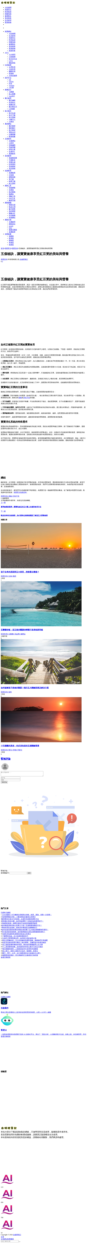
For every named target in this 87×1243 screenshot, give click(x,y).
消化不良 (26, 398)
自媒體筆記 (23, 259)
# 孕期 (14, 750)
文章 (2, 1240)
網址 (5, 1240)
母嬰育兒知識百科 (20, 492)
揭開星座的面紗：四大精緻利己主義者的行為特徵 (20, 956)
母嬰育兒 (8, 248)
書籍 (12, 1240)
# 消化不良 (15, 496)
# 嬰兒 (9, 750)
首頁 (2, 248)
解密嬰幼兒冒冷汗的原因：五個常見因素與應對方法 (20, 920)
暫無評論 (5, 758)
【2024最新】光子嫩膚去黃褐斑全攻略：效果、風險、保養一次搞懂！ (27, 915)
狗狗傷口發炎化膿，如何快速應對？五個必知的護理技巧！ (23, 922)
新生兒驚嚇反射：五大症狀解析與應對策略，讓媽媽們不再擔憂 (25, 941)
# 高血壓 (16, 634)
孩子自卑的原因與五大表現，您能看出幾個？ (20, 572)
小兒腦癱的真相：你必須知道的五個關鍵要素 (20, 746)
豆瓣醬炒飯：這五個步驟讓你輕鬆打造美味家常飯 (22, 630)
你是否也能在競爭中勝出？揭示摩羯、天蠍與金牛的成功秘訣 (24, 943)
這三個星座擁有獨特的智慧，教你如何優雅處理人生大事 (22, 945)
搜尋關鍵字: (5, 874)
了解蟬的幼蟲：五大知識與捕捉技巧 (15, 937)
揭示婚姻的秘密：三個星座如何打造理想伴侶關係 (20, 950)
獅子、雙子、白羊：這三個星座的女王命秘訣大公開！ (21, 954)
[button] (2, 1238)
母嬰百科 (15, 248)
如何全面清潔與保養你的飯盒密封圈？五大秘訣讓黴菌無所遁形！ (25, 930)
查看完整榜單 (5, 958)
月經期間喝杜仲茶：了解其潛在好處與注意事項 (19, 918)
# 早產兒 (19, 750)
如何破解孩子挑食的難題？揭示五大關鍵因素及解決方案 (25, 688)
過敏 (20, 398)
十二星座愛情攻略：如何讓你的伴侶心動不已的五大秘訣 (22, 947)
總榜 (8, 913)
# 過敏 (9, 496)
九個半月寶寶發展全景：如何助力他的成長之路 (19, 939)
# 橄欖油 (22, 634)
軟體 (8, 1240)
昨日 (5, 913)
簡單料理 (4, 634)
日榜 (2, 913)
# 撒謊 (14, 576)
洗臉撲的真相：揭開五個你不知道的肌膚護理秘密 (19, 924)
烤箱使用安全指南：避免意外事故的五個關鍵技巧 (19, 928)
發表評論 (4, 783)
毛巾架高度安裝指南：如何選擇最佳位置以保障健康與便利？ (23, 933)
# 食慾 (9, 692)
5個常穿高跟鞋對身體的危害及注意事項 (16, 935)
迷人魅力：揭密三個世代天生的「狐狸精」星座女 (20, 952)
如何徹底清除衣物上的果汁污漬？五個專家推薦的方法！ (22, 926)
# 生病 (9, 576)
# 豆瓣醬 (10, 634)
